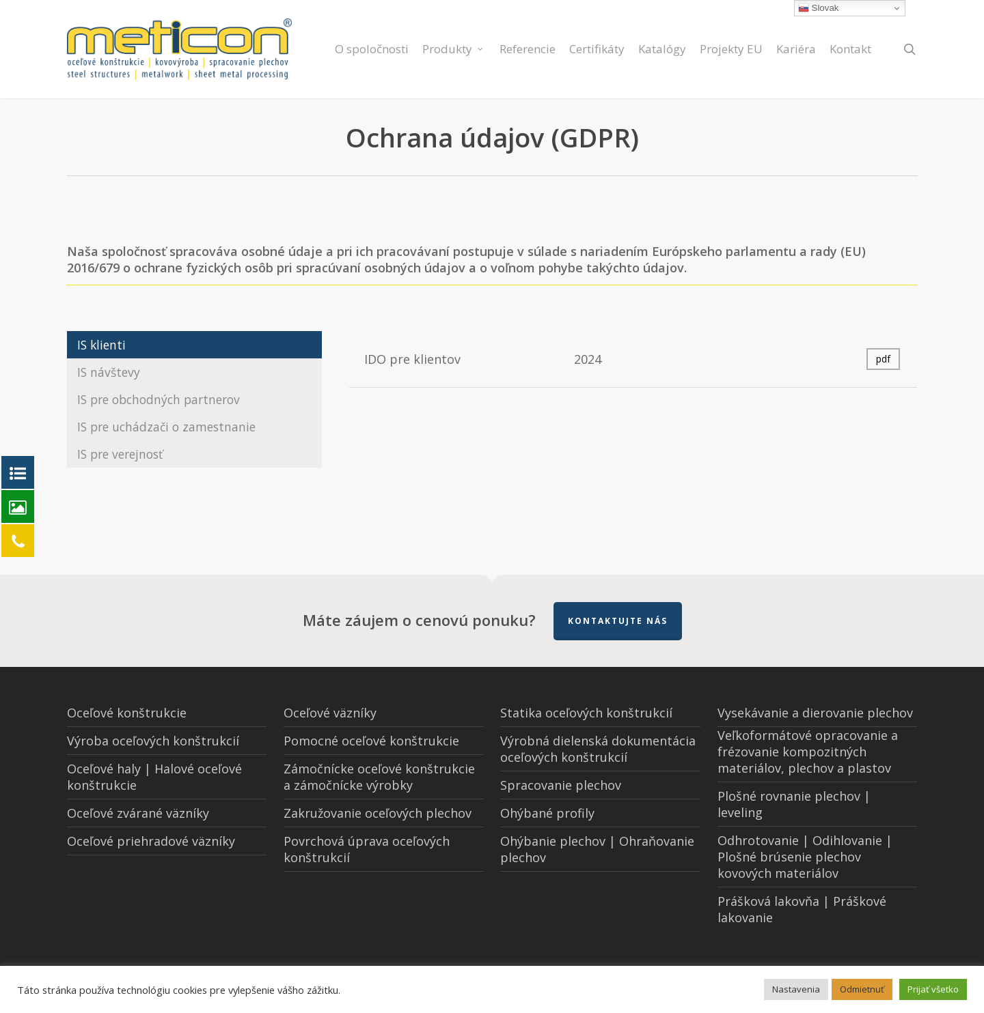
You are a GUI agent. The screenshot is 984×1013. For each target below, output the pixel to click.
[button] (194, 344)
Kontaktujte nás (618, 621)
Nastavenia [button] (796, 989)
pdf (883, 358)
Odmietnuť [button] (862, 989)
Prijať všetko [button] (933, 989)
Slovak (818, 8)
